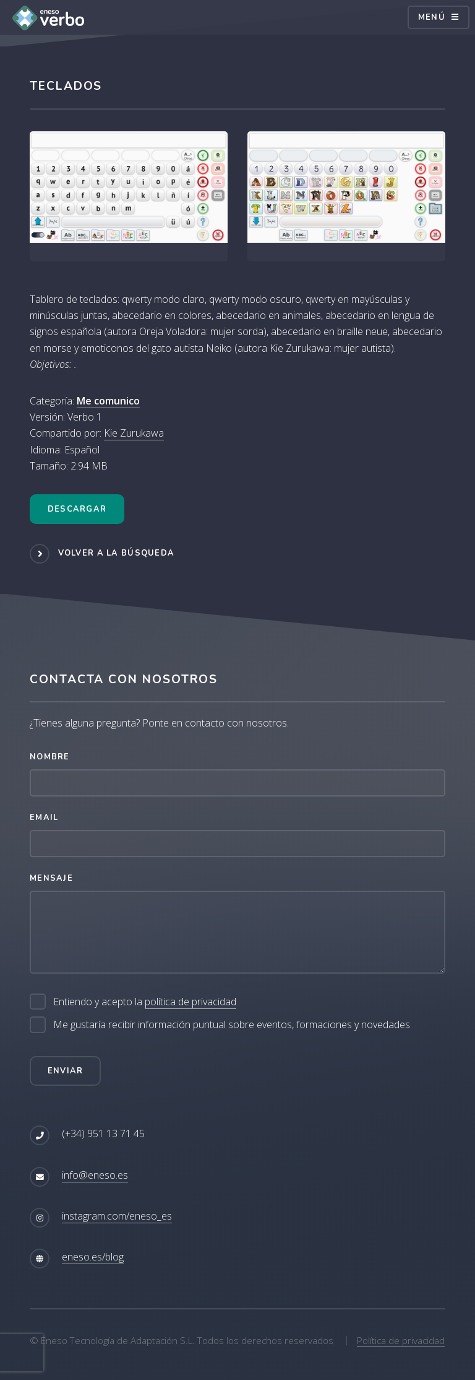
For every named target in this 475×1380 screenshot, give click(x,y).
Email (44, 817)
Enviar (65, 1070)
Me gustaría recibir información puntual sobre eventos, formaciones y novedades (231, 1024)
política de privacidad (190, 1001)
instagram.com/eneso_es (117, 1216)
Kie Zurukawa (134, 433)
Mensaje (51, 878)
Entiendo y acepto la (144, 1002)
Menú (431, 17)
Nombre (50, 756)
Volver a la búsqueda (116, 553)
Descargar (77, 509)
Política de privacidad (401, 1340)
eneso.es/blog (93, 1257)
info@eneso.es (95, 1175)
